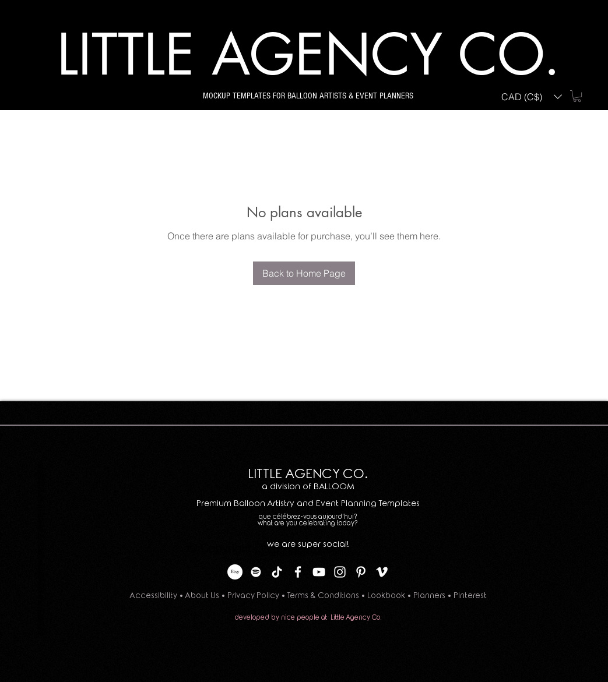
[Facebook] (297, 571)
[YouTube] (318, 571)
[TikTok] (276, 571)
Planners (430, 595)
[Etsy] (235, 571)
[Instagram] (339, 571)
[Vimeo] (381, 571)
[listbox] (532, 96)
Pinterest (470, 595)
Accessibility (153, 595)
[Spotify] (255, 571)
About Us (202, 595)
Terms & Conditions (323, 595)
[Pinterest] (360, 571)
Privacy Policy (253, 595)
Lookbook (386, 595)
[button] (532, 96)
